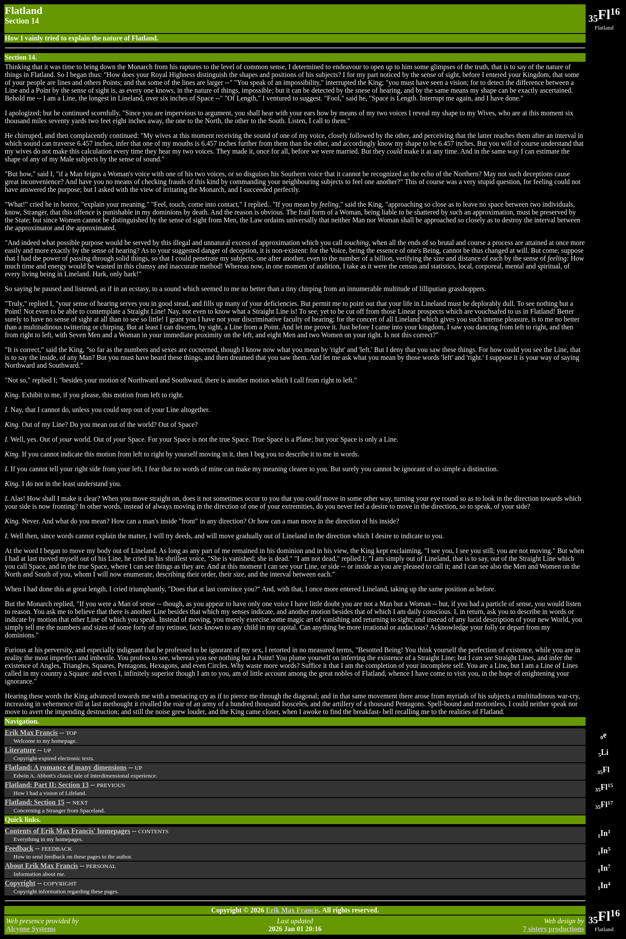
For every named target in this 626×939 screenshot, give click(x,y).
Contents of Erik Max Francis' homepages (67, 831)
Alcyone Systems (31, 928)
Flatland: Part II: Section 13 (47, 784)
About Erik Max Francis (41, 865)
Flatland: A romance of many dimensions (66, 767)
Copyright (20, 883)
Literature (20, 750)
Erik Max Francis (31, 732)
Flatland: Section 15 (34, 802)
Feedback (19, 848)
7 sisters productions (553, 928)
